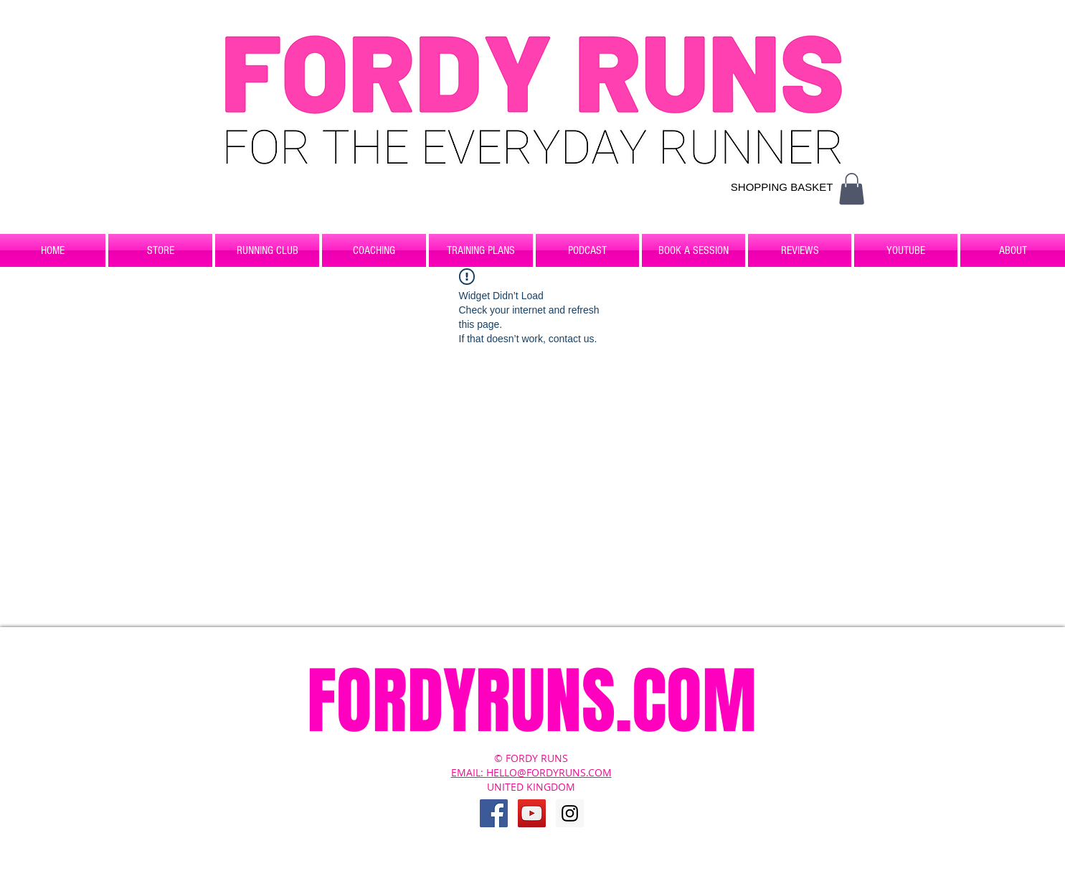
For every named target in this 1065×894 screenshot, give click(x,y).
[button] (851, 188)
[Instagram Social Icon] (570, 813)
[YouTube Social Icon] (532, 813)
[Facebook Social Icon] (494, 813)
